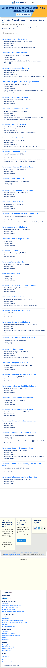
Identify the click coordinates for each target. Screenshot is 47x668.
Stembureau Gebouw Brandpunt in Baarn (17, 409)
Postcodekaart (6, 650)
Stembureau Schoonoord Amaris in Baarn (17, 167)
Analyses (5, 632)
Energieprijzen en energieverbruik (12, 620)
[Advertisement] (23, 504)
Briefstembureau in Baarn (11, 273)
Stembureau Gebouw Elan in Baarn (15, 97)
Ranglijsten (5, 639)
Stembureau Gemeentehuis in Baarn (15, 109)
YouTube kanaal (7, 662)
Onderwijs (5, 624)
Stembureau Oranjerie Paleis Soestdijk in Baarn (20, 213)
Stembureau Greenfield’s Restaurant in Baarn (19, 432)
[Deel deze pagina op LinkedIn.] (39, 528)
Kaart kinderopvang (8, 647)
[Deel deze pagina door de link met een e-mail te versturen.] (34, 528)
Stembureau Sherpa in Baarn (13, 178)
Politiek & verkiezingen (9, 626)
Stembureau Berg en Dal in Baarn (14, 39)
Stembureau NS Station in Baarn (14, 124)
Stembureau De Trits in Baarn (13, 297)
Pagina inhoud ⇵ (23, 15)
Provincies (5, 609)
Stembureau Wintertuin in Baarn (14, 262)
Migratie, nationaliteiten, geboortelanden (14, 622)
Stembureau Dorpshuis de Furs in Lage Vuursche (20, 82)
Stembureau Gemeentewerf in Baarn (16, 322)
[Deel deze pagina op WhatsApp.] (42, 528)
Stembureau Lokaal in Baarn (12, 202)
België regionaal (19, 611)
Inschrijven (21, 540)
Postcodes (5, 607)
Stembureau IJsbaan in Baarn (13, 349)
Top (43, 555)
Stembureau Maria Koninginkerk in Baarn (17, 190)
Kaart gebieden (7, 645)
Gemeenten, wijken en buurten (11, 605)
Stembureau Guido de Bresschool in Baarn (18, 448)
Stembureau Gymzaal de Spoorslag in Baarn (18, 337)
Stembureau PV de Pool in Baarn (14, 138)
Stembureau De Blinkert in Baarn (14, 53)
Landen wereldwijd (8, 611)
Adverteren (5, 656)
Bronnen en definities (8, 634)
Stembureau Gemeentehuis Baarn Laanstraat (19, 421)
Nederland (12, 609)
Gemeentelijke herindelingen (11, 635)
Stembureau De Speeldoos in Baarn (15, 68)
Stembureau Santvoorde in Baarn (14, 151)
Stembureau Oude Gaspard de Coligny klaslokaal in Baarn (21, 464)
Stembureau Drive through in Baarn (15, 239)
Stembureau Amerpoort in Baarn (14, 227)
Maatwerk (5, 660)
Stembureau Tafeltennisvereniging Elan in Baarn (20, 477)
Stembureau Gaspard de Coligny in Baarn (17, 310)
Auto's (4, 617)
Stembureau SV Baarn (10, 250)
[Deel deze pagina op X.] (45, 528)
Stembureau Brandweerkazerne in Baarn (17, 398)
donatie (4, 541)
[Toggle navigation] (32, 2)
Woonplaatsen (13, 607)
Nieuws (4, 637)
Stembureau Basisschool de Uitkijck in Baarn (19, 386)
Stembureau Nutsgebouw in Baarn (15, 363)
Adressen (5, 604)
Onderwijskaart (7, 649)
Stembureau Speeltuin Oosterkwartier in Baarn (20, 374)
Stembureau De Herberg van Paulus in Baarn (19, 285)
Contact (4, 658)
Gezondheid (6, 619)
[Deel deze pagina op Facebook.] (36, 528)
